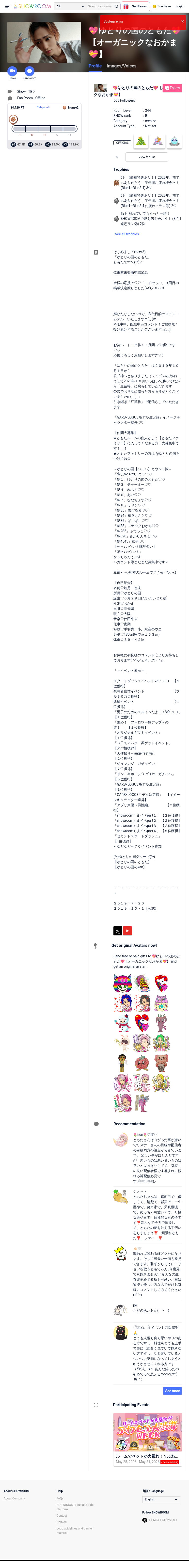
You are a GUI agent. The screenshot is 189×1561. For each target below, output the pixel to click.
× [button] (182, 21)
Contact (62, 1515)
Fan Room (29, 73)
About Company (14, 1498)
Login (180, 6)
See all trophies (127, 234)
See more (172, 1391)
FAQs (60, 1498)
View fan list (147, 157)
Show (12, 73)
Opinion (62, 1522)
